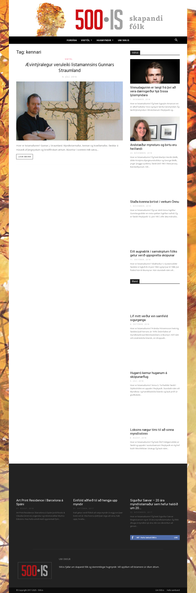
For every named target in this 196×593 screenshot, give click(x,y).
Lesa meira (24, 157)
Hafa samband (173, 590)
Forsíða (72, 40)
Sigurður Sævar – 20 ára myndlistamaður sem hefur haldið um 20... (154, 504)
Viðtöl (86, 40)
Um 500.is (123, 40)
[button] (176, 40)
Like (176, 537)
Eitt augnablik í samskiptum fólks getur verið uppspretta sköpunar (153, 253)
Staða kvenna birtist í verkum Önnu (154, 202)
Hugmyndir (105, 40)
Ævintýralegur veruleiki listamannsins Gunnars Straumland (69, 67)
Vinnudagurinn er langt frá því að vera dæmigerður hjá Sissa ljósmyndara (153, 91)
